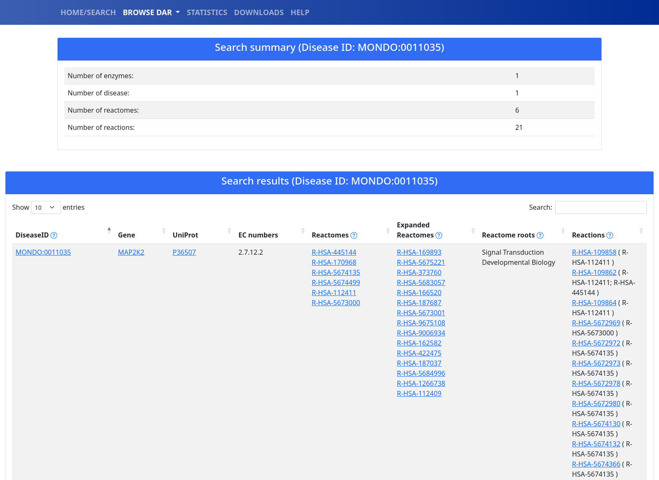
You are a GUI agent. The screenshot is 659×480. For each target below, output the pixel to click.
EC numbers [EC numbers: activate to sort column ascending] (185, 224)
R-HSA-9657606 (506, 433)
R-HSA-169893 (312, 242)
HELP (299, 12)
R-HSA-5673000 (248, 292)
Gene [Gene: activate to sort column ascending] (92, 224)
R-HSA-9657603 (506, 423)
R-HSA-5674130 (506, 322)
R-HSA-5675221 (314, 252)
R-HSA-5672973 (506, 292)
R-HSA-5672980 (506, 312)
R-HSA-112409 (312, 383)
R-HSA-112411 (246, 282)
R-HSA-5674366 (506, 343)
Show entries (48, 207)
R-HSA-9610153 (506, 383)
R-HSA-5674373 (506, 353)
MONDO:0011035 (43, 242)
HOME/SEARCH (88, 12)
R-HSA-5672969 (506, 272)
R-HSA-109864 (504, 262)
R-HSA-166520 (312, 282)
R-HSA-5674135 (248, 262)
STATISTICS (207, 12)
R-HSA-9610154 (506, 393)
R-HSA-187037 (312, 353)
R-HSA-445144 (246, 242)
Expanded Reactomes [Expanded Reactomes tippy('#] (330, 224)
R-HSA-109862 (504, 252)
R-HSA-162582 (312, 333)
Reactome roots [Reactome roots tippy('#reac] (424, 224)
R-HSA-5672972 (506, 282)
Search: (588, 207)
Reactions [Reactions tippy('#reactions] (502, 224)
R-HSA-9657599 (506, 413)
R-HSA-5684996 (314, 363)
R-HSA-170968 (246, 252)
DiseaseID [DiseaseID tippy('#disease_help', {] (36, 224)
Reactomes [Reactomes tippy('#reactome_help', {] (247, 224)
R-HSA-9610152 (506, 373)
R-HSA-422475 (312, 343)
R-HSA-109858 (504, 242)
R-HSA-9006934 (314, 322)
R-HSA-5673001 (314, 302)
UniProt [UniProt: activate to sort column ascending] (133, 224)
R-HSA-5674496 (506, 363)
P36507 (132, 242)
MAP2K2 (97, 242)
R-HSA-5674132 (506, 333)
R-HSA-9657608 (506, 443)
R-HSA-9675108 (314, 312)
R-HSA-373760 (312, 262)
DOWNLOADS (259, 12)
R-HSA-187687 (312, 292)
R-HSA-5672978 (506, 302)
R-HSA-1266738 (314, 373)
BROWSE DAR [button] (148, 12)
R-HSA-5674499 (248, 272)
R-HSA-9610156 (506, 403)
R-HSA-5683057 (314, 272)
